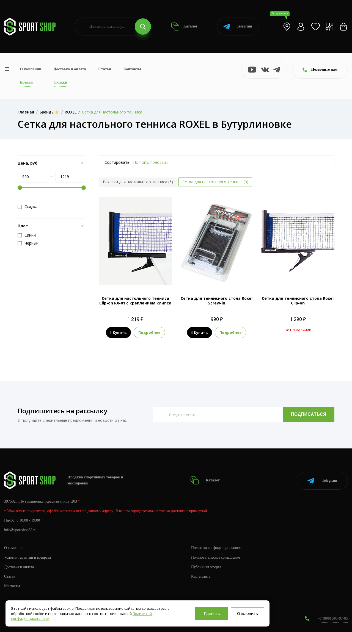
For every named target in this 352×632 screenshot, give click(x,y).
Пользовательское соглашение (216, 557)
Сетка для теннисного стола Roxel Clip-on (298, 301)
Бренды (26, 82)
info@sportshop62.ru (20, 530)
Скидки (60, 82)
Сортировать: (117, 162)
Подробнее (149, 332)
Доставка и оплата (70, 69)
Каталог (184, 26)
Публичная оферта (206, 566)
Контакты (132, 69)
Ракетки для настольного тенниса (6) (138, 181)
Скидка (27, 207)
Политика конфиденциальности (217, 547)
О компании (30, 69)
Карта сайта (201, 576)
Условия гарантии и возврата (27, 557)
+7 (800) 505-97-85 (332, 618)
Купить (118, 332)
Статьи (104, 69)
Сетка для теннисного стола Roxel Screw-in (216, 301)
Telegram (237, 26)
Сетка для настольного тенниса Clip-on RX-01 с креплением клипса (135, 301)
